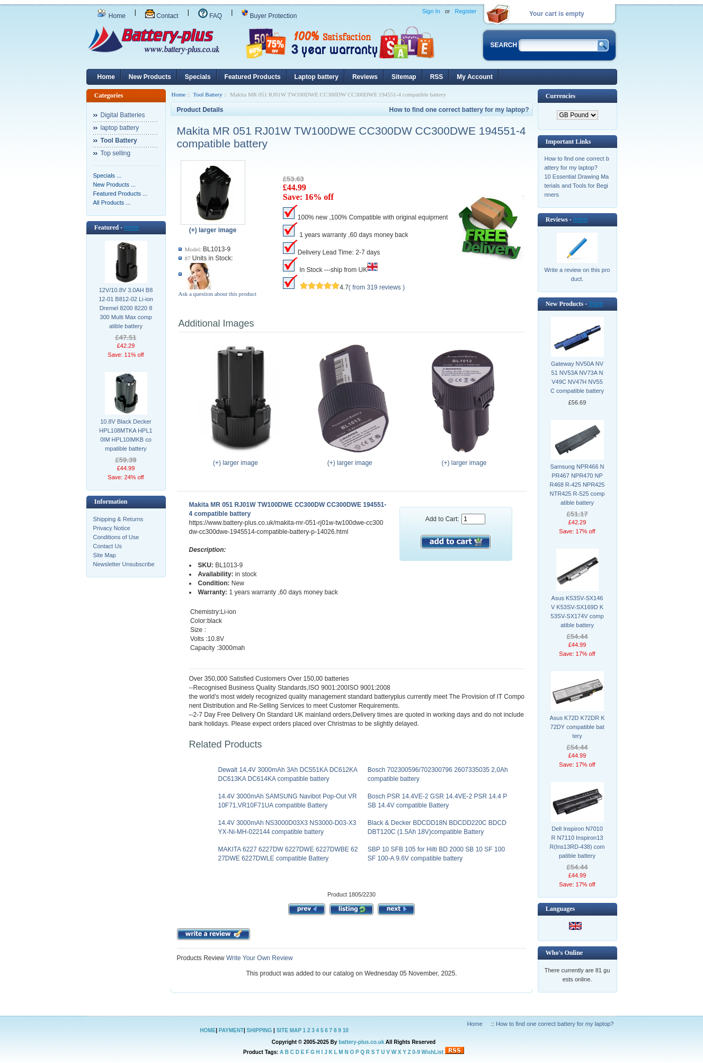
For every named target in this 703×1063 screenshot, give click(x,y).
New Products (150, 77)
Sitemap (403, 77)
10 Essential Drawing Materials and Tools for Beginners (577, 185)
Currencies (560, 96)
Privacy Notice (111, 528)
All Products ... (112, 202)
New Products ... (114, 184)
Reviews (365, 77)
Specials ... (107, 175)
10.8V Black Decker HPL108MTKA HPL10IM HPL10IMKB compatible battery (125, 435)
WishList (433, 1052)
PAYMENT (231, 1030)
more (131, 227)
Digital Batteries (123, 115)
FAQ (210, 16)
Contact (162, 16)
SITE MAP (289, 1030)
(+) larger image (238, 460)
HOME (208, 1030)
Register (466, 11)
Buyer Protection (269, 16)
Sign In (431, 11)
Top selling (116, 153)
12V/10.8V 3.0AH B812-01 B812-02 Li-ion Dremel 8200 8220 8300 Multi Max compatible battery (126, 308)
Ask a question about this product (218, 294)
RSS (436, 77)
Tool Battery (208, 94)
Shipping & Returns (118, 519)
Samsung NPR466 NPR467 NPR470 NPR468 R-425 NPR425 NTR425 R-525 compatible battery (577, 484)
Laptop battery (317, 77)
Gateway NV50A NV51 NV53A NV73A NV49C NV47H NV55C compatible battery (577, 377)
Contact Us (107, 546)
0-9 (416, 1052)
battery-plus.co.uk (361, 1042)
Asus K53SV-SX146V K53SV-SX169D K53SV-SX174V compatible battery (576, 611)
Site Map (104, 555)
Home (111, 16)
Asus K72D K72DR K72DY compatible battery (577, 727)
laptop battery (120, 127)
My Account (475, 77)
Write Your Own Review (259, 958)
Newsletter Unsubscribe (124, 564)
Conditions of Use (116, 537)
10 (346, 1030)
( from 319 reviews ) (377, 287)
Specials (198, 77)
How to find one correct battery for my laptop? (459, 109)
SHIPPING (259, 1030)
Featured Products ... (120, 193)
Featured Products (253, 77)
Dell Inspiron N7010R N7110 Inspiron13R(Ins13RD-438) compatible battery (577, 842)
